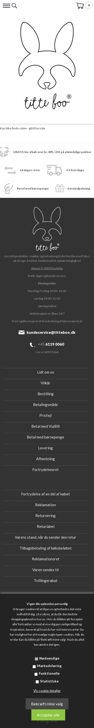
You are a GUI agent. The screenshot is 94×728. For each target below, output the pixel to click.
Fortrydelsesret (45, 469)
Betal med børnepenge (45, 437)
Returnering (45, 515)
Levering (45, 448)
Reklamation (45, 504)
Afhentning (45, 458)
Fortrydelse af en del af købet (45, 494)
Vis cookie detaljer (47, 691)
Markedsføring (49, 666)
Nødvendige (49, 658)
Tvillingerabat (45, 580)
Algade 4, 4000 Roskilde (47, 268)
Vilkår (45, 383)
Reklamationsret (45, 559)
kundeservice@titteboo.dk (51, 332)
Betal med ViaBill (45, 426)
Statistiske (49, 681)
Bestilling (46, 393)
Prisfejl (45, 415)
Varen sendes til (45, 569)
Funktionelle (49, 673)
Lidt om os (45, 372)
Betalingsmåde (45, 404)
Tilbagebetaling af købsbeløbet (46, 548)
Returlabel (45, 526)
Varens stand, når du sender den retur (45, 537)
